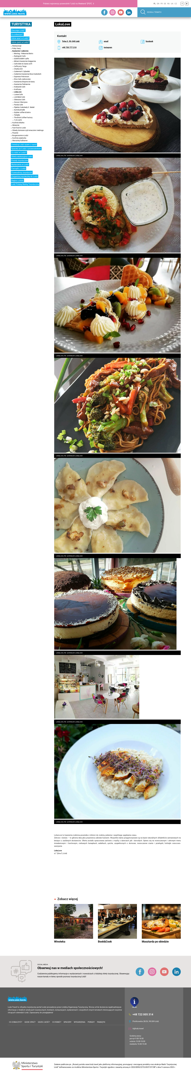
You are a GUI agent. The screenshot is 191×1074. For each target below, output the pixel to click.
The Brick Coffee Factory (23, 117)
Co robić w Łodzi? (19, 152)
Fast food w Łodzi (19, 128)
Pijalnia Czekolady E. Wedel (24, 107)
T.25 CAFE (18, 120)
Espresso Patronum (21, 77)
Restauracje (16, 46)
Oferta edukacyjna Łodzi (21, 156)
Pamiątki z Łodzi (18, 168)
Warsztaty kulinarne (19, 141)
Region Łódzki (17, 180)
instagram (108, 47)
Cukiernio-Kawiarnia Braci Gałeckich (27, 74)
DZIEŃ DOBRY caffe (21, 59)
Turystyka (21, 24)
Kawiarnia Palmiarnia (22, 84)
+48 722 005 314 (143, 1014)
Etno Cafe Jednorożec (22, 79)
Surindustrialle (19, 110)
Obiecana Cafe (19, 100)
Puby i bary (16, 48)
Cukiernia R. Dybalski (22, 71)
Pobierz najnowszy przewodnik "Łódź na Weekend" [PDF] (67, 3)
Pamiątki (101, 1022)
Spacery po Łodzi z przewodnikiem (26, 148)
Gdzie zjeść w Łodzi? (20, 42)
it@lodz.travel (138, 1028)
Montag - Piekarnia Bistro (23, 53)
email (106, 41)
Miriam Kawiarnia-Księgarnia (25, 61)
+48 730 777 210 (69, 47)
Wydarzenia (79, 1022)
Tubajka (17, 115)
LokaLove (18, 92)
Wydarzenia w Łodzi (20, 164)
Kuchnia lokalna (18, 123)
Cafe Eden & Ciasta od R (23, 64)
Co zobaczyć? (17, 34)
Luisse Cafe (18, 94)
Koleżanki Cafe (19, 87)
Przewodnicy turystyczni (21, 172)
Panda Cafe (18, 105)
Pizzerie (15, 133)
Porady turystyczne (19, 160)
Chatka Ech (18, 69)
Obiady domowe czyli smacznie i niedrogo (28, 130)
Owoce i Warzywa (20, 102)
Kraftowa (17, 89)
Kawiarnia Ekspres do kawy (24, 82)
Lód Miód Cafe (19, 97)
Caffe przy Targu (20, 66)
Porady (91, 1022)
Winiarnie (15, 125)
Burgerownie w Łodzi (20, 135)
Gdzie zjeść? (44, 1022)
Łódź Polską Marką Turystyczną (25, 184)
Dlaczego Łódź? (18, 30)
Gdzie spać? (29, 1022)
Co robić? (56, 1022)
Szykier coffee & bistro (22, 112)
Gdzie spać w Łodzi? (20, 38)
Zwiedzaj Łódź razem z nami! (24, 144)
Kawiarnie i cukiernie (20, 51)
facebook (149, 41)
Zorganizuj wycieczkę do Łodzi (24, 176)
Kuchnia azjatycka (19, 138)
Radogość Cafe (20, 56)
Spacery (67, 1022)
